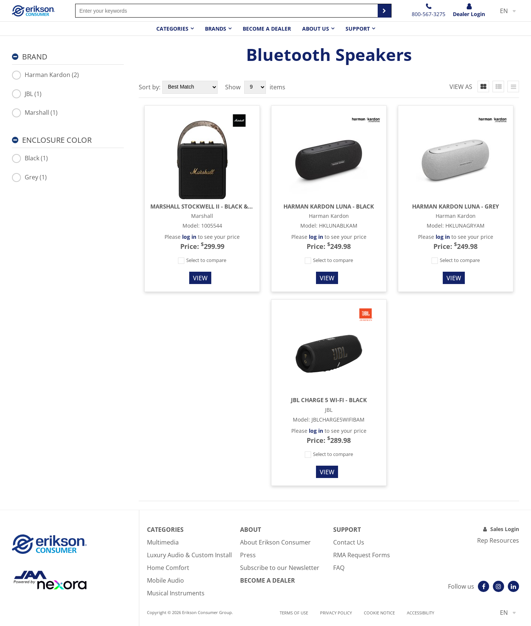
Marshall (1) (35, 112)
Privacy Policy (336, 613)
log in (189, 236)
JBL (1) (27, 94)
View (200, 278)
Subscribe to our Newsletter (279, 568)
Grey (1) (29, 177)
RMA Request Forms (361, 555)
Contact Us (348, 542)
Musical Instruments (176, 593)
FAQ (338, 568)
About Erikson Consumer (275, 542)
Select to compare (202, 260)
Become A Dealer (267, 580)
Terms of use (294, 613)
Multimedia (163, 542)
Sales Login (504, 529)
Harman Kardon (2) (45, 75)
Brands (215, 28)
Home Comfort (168, 568)
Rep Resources (498, 540)
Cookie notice (379, 613)
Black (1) (30, 158)
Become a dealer (267, 28)
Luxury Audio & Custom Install (189, 555)
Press (248, 555)
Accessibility (420, 613)
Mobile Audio (165, 580)
